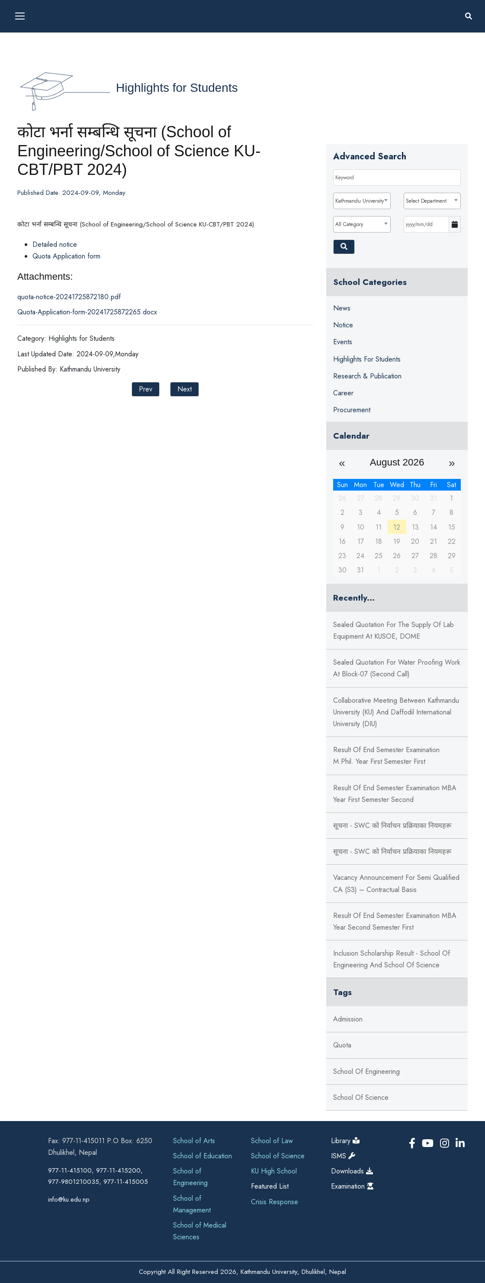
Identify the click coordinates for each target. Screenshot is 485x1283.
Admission (348, 1019)
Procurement (351, 410)
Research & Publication (367, 376)
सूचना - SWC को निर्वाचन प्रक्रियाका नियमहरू (392, 826)
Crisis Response (274, 1202)
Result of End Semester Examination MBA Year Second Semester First (394, 921)
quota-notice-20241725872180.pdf (69, 297)
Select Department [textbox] (426, 201)
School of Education (202, 1156)
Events (342, 342)
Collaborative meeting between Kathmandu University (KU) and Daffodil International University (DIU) (396, 712)
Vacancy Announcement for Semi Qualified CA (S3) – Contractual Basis (396, 883)
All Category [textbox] (349, 224)
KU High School (274, 1171)
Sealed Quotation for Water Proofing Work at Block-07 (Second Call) (396, 668)
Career (343, 393)
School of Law (272, 1141)
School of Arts (194, 1141)
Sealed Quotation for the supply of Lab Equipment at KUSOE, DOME (393, 630)
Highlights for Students (177, 87)
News (341, 308)
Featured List (270, 1186)
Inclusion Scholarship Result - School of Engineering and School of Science (391, 959)
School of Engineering (366, 1071)
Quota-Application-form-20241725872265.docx (87, 312)
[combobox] (362, 201)
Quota (342, 1045)
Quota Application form (66, 256)
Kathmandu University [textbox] (359, 201)
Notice (343, 325)
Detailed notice (54, 244)
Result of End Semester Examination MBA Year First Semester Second (394, 794)
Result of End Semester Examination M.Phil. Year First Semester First (386, 755)
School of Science (361, 1097)
